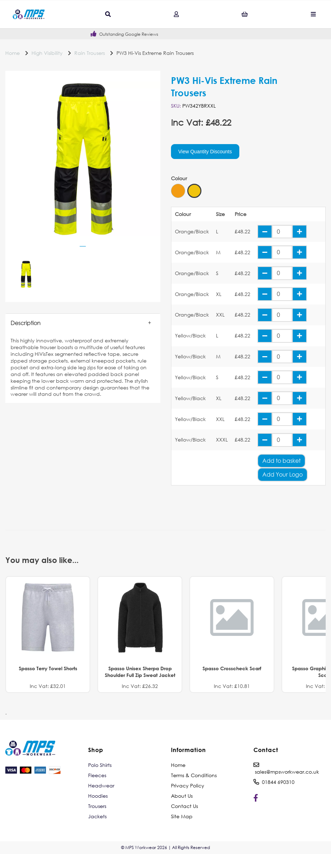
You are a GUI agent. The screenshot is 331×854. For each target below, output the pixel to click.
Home (12, 53)
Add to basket (281, 460)
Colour (179, 178)
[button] (82, 323)
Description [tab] (26, 322)
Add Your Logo (282, 474)
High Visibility (47, 53)
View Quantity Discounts (205, 151)
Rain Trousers (89, 53)
